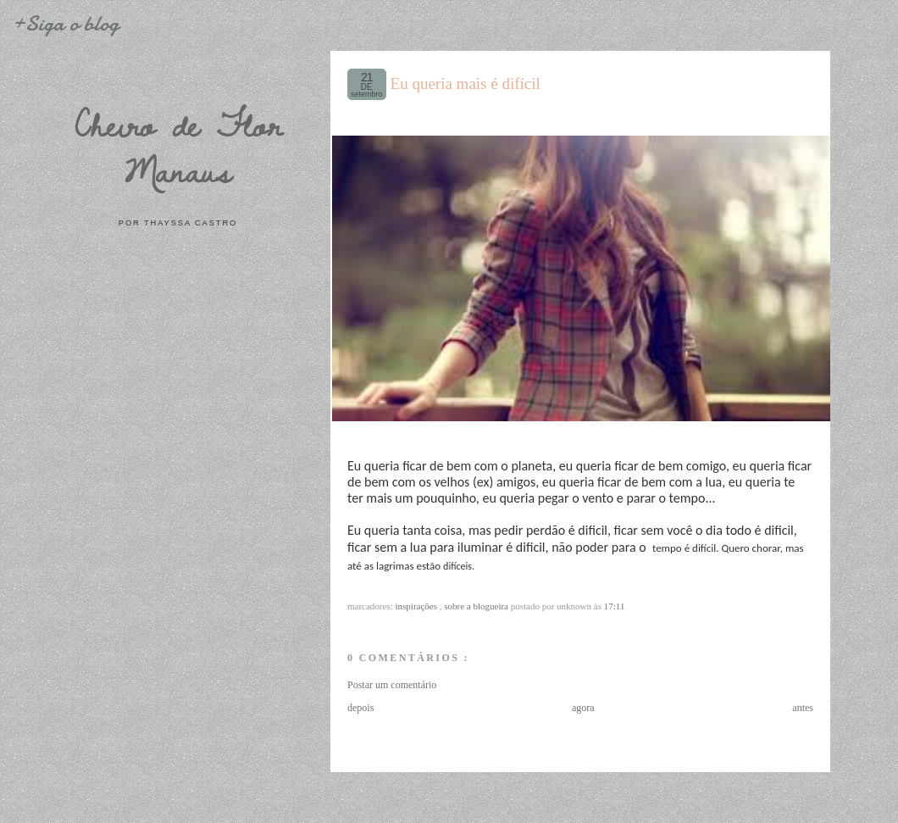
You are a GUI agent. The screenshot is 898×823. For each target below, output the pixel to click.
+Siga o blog (65, 23)
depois (360, 708)
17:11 (614, 606)
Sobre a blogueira (477, 606)
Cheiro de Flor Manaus (178, 147)
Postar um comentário (391, 685)
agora (583, 708)
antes (802, 708)
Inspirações (418, 606)
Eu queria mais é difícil (465, 83)
